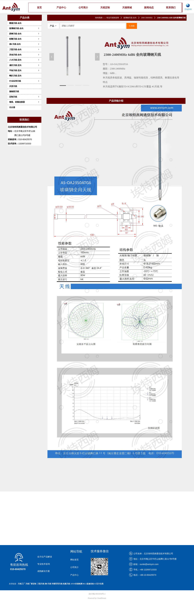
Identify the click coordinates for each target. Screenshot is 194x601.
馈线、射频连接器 (24, 102)
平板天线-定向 (24, 70)
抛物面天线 (14, 91)
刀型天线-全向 (24, 49)
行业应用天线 (24, 81)
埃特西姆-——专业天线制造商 (107, 18)
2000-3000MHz (147, 18)
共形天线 (13, 86)
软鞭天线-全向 (24, 39)
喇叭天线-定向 (15, 76)
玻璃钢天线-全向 (24, 28)
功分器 (12, 107)
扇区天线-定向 (24, 65)
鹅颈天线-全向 (15, 23)
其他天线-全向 (24, 55)
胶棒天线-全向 (24, 34)
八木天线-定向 (24, 60)
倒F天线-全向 (24, 44)
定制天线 (24, 97)
